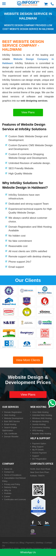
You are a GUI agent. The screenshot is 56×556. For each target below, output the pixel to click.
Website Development (13, 418)
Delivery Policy (10, 487)
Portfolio (7, 493)
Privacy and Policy (12, 484)
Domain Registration (13, 412)
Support (35, 456)
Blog (22, 542)
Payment (30, 542)
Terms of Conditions (12, 475)
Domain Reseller (11, 436)
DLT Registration (39, 459)
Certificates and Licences (15, 499)
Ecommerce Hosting (41, 427)
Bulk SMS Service (12, 421)
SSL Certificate (10, 433)
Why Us (7, 490)
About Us (8, 469)
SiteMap (39, 542)
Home (5, 542)
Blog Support (37, 447)
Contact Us (9, 472)
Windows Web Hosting (42, 418)
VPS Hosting (37, 430)
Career (7, 496)
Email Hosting (10, 424)
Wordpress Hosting (40, 421)
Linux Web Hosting (40, 412)
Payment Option (39, 443)
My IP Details (38, 450)
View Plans (28, 112)
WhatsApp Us (28, 552)
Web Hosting (9, 415)
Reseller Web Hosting (41, 433)
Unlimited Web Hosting (42, 415)
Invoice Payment (39, 453)
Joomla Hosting (39, 424)
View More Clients (28, 360)
